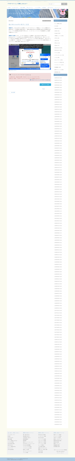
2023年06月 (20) (58, 150)
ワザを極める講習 (41, 446)
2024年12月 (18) (58, 106)
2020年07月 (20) (58, 235)
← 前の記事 (12, 92)
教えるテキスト (30, 7)
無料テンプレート (57, 443)
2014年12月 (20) (58, 397)
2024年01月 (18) (58, 133)
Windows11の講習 (42, 434)
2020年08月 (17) (58, 232)
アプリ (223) (57, 52)
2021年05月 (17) (58, 211)
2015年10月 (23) (58, 373)
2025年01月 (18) (58, 104)
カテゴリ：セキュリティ (47, 20)
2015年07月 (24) (58, 380)
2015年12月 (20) (58, 368)
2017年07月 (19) (58, 322)
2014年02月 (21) (58, 421)
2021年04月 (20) (58, 213)
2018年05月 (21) (58, 298)
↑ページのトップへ (11, 434)
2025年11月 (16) (58, 80)
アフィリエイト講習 (42, 443)
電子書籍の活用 (57, 446)
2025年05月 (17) (58, 94)
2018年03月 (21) (58, 303)
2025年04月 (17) (58, 97)
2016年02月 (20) (58, 363)
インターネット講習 (42, 436)
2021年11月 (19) (58, 196)
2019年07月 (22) (58, 264)
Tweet (43, 88)
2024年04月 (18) (58, 126)
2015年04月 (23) (58, 388)
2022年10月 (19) (58, 169)
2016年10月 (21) (58, 344)
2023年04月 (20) (58, 155)
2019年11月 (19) (58, 254)
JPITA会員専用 (11, 449)
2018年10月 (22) (58, 286)
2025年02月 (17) (58, 102)
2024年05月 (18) (58, 123)
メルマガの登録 (11, 442)
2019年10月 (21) (58, 257)
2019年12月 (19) (58, 252)
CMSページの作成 (57, 437)
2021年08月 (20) (58, 203)
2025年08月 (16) (58, 87)
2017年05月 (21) (58, 327)
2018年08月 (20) (58, 291)
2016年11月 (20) (58, 341)
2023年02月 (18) (58, 160)
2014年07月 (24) (58, 409)
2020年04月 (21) (58, 242)
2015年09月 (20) (58, 375)
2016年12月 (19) (58, 339)
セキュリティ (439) (59, 59)
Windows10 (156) (58, 47)
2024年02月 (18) (58, 131)
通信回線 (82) (57, 72)
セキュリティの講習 (42, 440)
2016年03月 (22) (58, 361)
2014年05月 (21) (58, 414)
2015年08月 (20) (58, 378)
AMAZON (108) (58, 28)
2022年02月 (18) (58, 189)
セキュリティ (14, 70)
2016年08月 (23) (58, 349)
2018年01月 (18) (58, 308)
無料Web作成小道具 (57, 440)
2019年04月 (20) (58, 271)
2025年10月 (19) (58, 82)
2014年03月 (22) (58, 419)
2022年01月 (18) (58, 191)
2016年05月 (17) (58, 356)
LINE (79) (57, 40)
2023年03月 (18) (58, 157)
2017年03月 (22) (58, 332)
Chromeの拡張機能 (27, 445)
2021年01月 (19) (58, 220)
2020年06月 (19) (58, 237)
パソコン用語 (25, 452)
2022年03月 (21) (58, 186)
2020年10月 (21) (58, 228)
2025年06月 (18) (58, 92)
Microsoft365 (41, 437)
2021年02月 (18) (58, 218)
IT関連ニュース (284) (59, 35)
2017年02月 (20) (58, 334)
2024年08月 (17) (58, 116)
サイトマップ (57, 7)
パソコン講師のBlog (12, 446)
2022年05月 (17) (58, 182)
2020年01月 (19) (58, 249)
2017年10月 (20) (58, 315)
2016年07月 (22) (58, 351)
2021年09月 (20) (58, 201)
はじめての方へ (15, 7)
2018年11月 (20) (58, 283)
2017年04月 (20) (58, 329)
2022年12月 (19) (58, 165)
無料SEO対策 (56, 442)
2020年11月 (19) (58, 225)
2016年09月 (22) (58, 346)
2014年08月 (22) (58, 407)
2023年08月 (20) (58, 145)
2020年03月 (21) (58, 245)
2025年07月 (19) (58, 89)
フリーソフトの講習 (42, 439)
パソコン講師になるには (12, 440)
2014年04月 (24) (58, 417)
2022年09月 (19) (58, 172)
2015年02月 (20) (58, 392)
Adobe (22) (57, 30)
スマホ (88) (57, 57)
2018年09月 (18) (58, 288)
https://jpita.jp (61, 451)
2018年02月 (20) (58, 305)
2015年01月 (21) (58, 395)
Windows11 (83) (58, 50)
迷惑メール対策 (26, 449)
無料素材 (24, 440)
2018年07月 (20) (58, 293)
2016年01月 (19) (58, 366)
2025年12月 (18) (58, 77)
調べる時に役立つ (26, 434)
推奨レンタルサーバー (58, 439)
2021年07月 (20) (58, 206)
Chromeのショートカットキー (29, 443)
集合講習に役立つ (26, 436)
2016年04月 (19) (58, 358)
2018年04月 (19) (58, 300)
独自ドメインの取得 (57, 434)
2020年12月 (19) (58, 223)
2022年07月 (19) (58, 177)
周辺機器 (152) (58, 67)
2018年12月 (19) (58, 281)
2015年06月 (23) (58, 383)
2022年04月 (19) (58, 184)
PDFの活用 (40, 452)
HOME (9, 7)
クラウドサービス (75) (59, 55)
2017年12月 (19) (58, 310)
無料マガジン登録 (45, 84)
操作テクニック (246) (59, 69)
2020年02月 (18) (58, 247)
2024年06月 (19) (58, 121)
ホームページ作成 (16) (59, 62)
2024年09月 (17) (58, 114)
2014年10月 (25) (58, 402)
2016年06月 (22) (58, 354)
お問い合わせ (50, 7)
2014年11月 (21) (58, 400)
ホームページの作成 (57, 436)
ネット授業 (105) (58, 23)
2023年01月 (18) (58, 162)
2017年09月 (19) (58, 317)
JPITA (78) (57, 38)
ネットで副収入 (41, 445)
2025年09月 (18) (58, 85)
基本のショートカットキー (28, 442)
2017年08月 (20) (58, 320)
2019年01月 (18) (58, 278)
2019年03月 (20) (58, 274)
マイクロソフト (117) (59, 64)
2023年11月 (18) (58, 138)
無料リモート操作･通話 (42, 449)
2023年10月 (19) (58, 140)
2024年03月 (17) (58, 128)
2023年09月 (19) (58, 143)
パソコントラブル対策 (27, 446)
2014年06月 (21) (58, 412)
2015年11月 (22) (58, 371)
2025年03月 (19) (58, 99)
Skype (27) (57, 45)
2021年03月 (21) (58, 215)
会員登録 (44, 7)
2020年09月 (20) (58, 230)
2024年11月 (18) (58, 109)
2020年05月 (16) (58, 240)
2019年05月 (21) (58, 269)
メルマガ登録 (37, 7)
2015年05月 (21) (58, 385)
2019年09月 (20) (58, 259)
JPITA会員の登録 (11, 443)
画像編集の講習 (57, 445)
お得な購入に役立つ (27, 437)
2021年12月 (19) (58, 194)
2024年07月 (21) (58, 119)
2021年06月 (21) (58, 208)
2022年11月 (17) (58, 167)
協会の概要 (23, 7)
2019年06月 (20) (58, 266)
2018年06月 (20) (58, 295)
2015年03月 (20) (58, 390)
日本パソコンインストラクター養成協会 (17, 458)
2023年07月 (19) (58, 148)
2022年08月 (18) (58, 174)
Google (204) (57, 33)
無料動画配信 (25, 439)
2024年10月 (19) (58, 111)
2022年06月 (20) (58, 179)
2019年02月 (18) (58, 276)
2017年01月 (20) (58, 337)
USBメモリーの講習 (42, 442)
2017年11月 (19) (58, 312)
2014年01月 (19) (58, 424)
